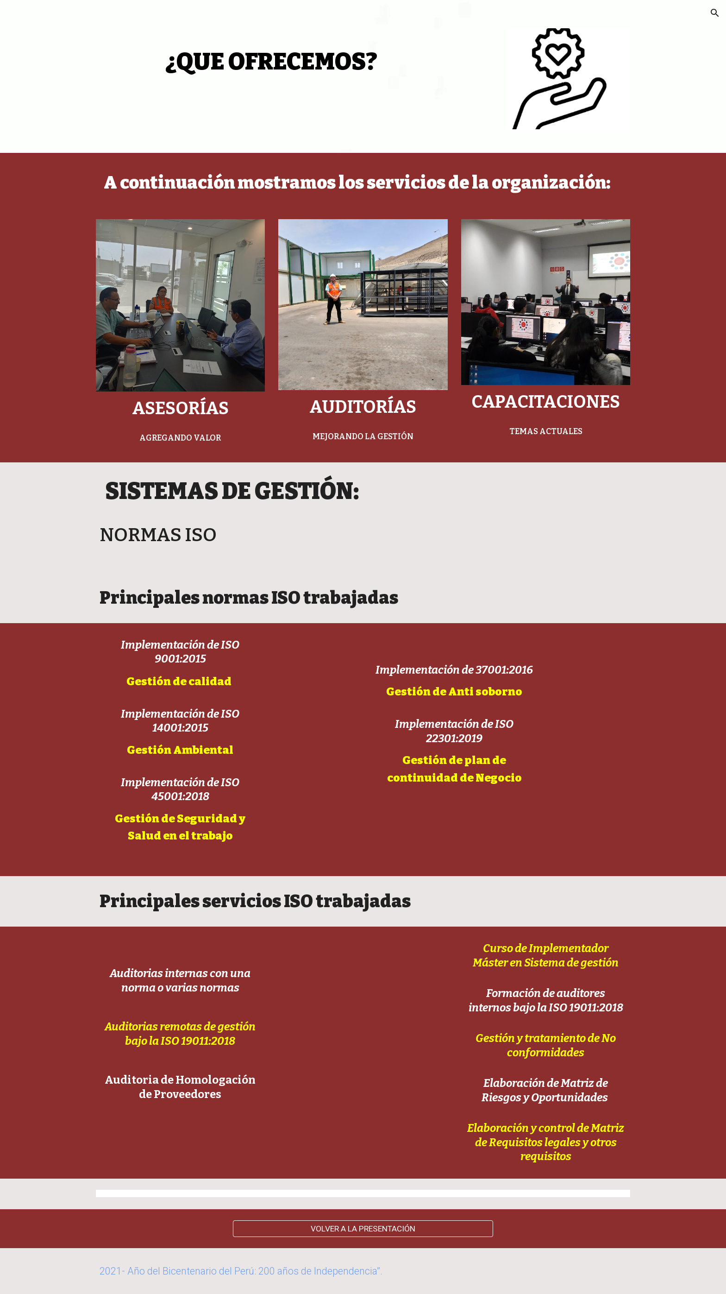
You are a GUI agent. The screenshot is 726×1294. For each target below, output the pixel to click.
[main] (272, 56)
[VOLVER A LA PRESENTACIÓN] (363, 1228)
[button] (715, 13)
